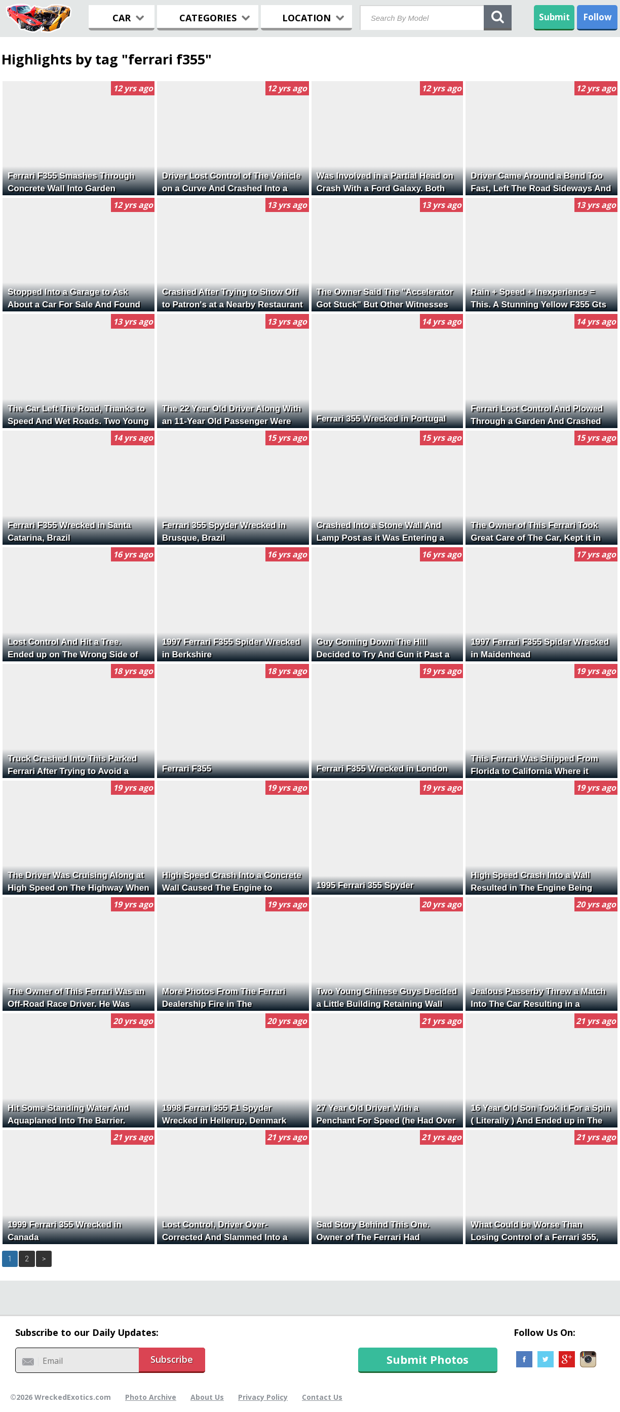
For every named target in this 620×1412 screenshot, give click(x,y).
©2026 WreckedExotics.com (60, 1397)
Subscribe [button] (171, 1359)
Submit (554, 17)
